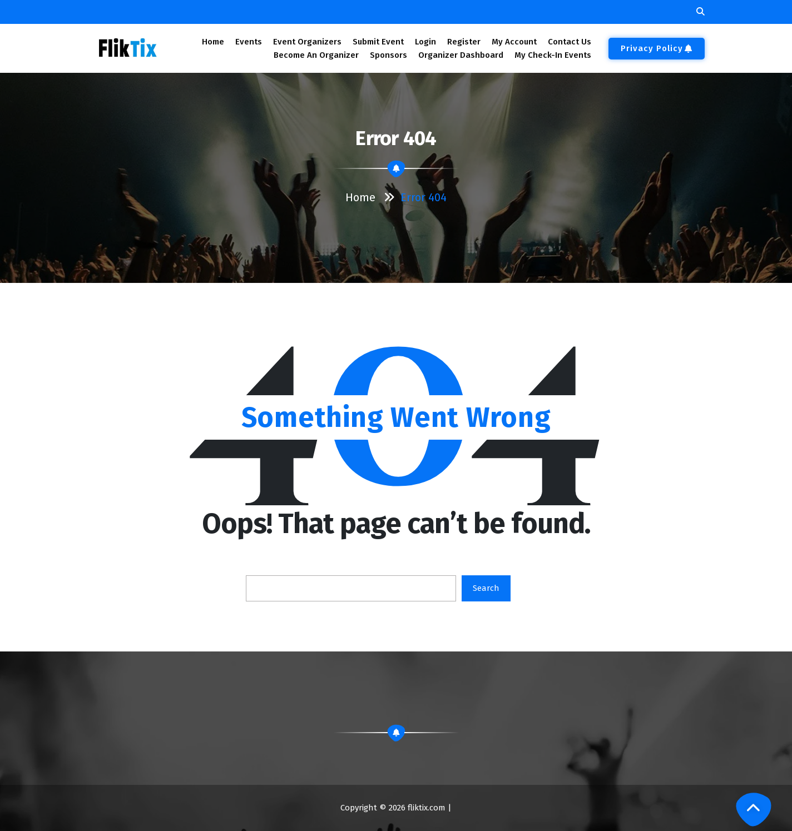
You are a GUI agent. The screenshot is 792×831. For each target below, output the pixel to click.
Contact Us (569, 41)
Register (464, 41)
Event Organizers (307, 41)
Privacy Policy (656, 48)
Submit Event (378, 41)
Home (212, 41)
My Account (514, 41)
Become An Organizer (316, 55)
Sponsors (388, 55)
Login (425, 41)
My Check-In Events (552, 55)
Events (248, 41)
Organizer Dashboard (460, 55)
